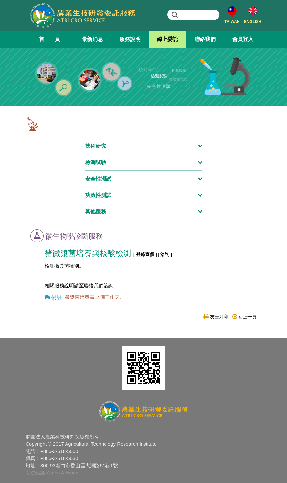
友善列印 (215, 316)
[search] (199, 14)
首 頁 (49, 39)
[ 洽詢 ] (165, 254)
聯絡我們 (205, 39)
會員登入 (242, 39)
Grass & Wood (62, 472)
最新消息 (92, 39)
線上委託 (167, 39)
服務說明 (130, 39)
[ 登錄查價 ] (145, 254)
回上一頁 (244, 316)
